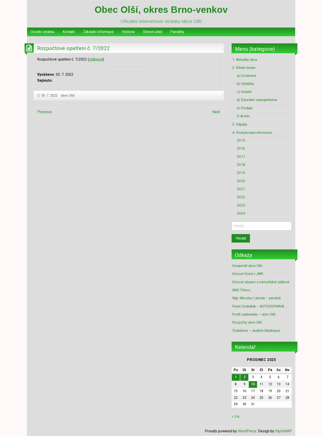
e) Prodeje (244, 108)
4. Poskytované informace (252, 133)
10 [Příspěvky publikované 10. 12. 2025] (253, 384)
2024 (241, 213)
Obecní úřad (152, 32)
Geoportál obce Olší (247, 266)
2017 (241, 157)
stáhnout (96, 59)
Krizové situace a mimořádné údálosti (260, 282)
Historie (128, 32)
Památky (177, 32)
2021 (241, 189)
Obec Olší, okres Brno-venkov (161, 10)
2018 (241, 165)
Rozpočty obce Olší (247, 322)
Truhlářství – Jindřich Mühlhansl (256, 331)
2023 (241, 205)
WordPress (247, 431)
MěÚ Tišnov (241, 290)
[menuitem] (42, 32)
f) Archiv (243, 116)
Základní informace (98, 32)
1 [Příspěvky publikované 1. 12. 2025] (236, 377)
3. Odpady (239, 124)
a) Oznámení (246, 76)
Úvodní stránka (42, 32)
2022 (241, 197)
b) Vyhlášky (245, 84)
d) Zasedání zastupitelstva (257, 100)
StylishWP (283, 431)
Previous (44, 112)
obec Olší (68, 95)
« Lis (235, 416)
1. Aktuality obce (244, 60)
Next (216, 112)
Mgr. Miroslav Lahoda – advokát (256, 298)
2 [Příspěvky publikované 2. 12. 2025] (244, 377)
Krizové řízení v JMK (247, 274)
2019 (241, 173)
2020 (241, 181)
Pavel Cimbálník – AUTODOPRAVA (258, 306)
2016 (241, 148)
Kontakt (69, 32)
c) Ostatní (244, 92)
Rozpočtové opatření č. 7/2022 (73, 48)
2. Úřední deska (243, 68)
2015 (241, 140)
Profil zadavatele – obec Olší (253, 314)
